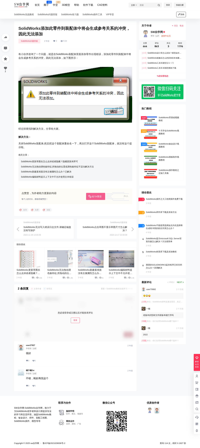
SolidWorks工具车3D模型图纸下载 (159, 68)
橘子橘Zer (30, 370)
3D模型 (66, 5)
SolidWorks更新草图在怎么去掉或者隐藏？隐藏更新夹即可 (49, 161)
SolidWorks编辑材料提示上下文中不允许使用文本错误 (47, 177)
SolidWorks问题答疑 (29, 41)
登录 (168, 5)
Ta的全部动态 (162, 76)
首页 (37, 5)
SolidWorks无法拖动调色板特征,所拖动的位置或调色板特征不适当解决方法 (57, 166)
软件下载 (88, 5)
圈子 (46, 3)
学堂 (55, 3)
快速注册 (180, 5)
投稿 (181, 14)
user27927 (30, 345)
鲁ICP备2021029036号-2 (54, 443)
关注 (175, 26)
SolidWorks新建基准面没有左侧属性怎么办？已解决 (46, 171)
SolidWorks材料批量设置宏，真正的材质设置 (171, 302)
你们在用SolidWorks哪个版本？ (165, 321)
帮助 (76, 5)
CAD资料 (102, 5)
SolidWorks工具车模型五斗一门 (158, 63)
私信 (181, 26)
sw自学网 (34, 443)
